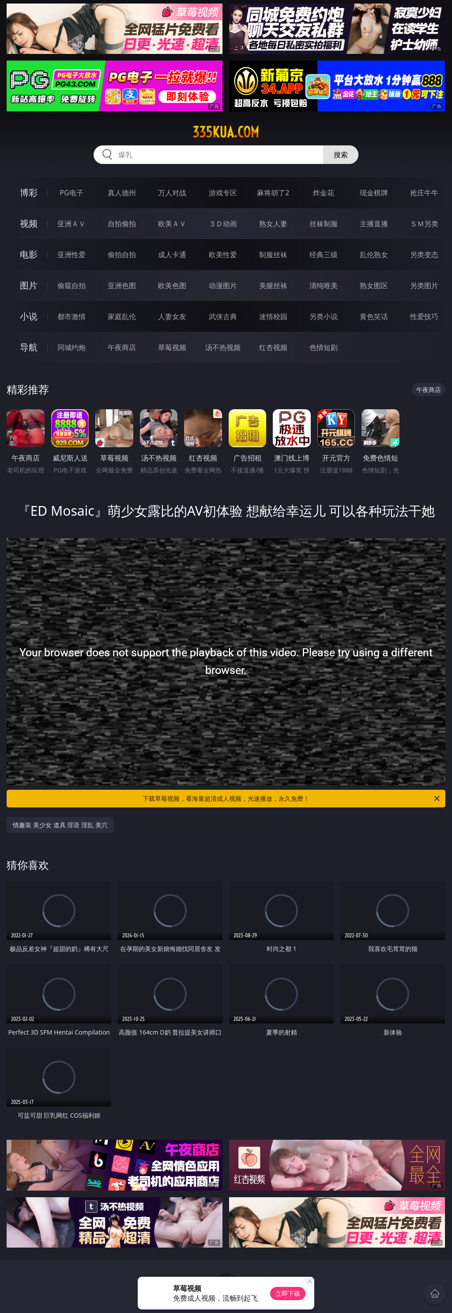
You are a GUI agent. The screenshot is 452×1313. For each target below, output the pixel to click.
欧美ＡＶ (172, 223)
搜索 (341, 155)
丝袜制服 (323, 223)
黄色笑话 (374, 316)
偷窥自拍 (71, 285)
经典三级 (323, 254)
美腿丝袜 (273, 285)
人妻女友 (172, 316)
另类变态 (424, 254)
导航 (29, 347)
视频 (29, 223)
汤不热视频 (223, 347)
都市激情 (71, 316)
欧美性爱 (223, 254)
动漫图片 (223, 285)
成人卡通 (172, 254)
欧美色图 (172, 285)
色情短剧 (323, 347)
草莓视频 (172, 347)
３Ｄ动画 (223, 223)
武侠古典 (223, 316)
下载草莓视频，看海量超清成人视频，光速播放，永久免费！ (292, 798)
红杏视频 (273, 347)
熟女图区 (374, 285)
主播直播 (374, 223)
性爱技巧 (424, 316)
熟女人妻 (273, 223)
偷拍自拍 (122, 254)
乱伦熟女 (374, 254)
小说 (29, 316)
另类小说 (323, 316)
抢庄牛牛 (424, 193)
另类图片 (424, 285)
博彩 (29, 192)
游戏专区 (223, 193)
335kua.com (225, 132)
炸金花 (323, 193)
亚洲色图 (122, 285)
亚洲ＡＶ (71, 223)
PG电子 (71, 193)
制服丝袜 (273, 254)
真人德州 (122, 193)
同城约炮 (71, 347)
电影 (29, 254)
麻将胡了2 (273, 193)
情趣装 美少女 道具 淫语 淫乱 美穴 (60, 825)
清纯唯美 (323, 285)
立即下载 (287, 1293)
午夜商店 (122, 347)
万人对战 (172, 193)
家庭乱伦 (122, 316)
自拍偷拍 (122, 223)
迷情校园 (273, 316)
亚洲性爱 (71, 254)
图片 (29, 285)
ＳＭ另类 (424, 223)
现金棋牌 (374, 193)
